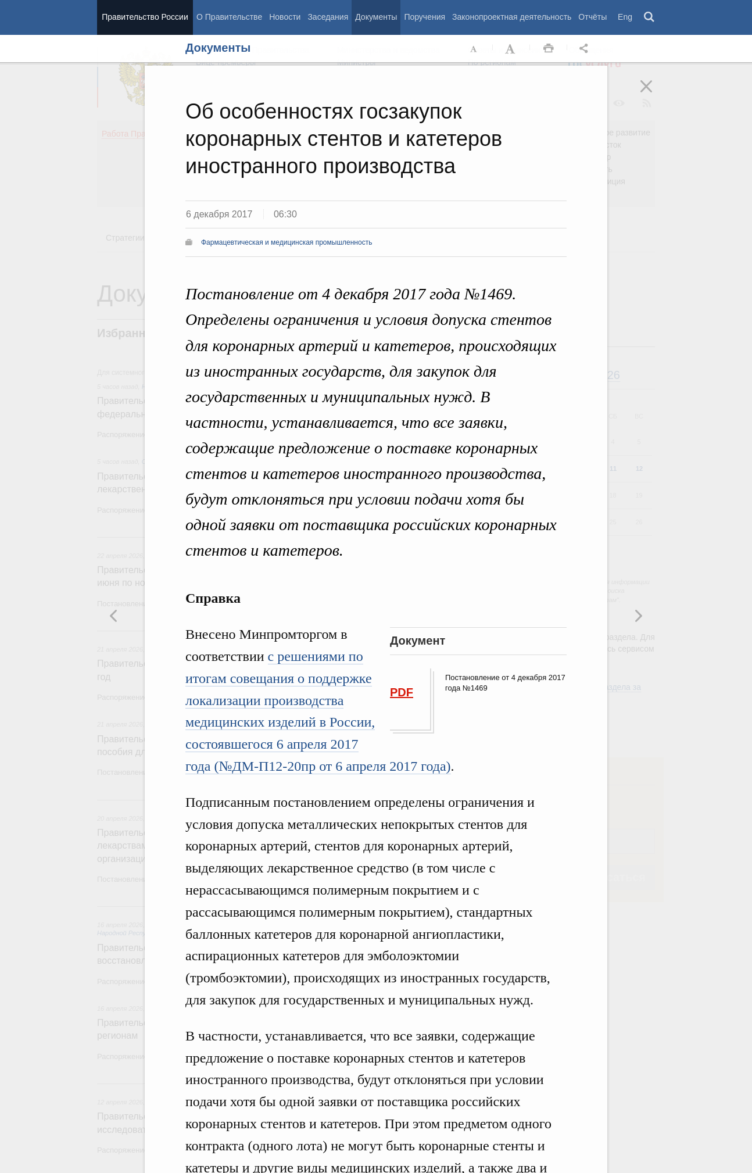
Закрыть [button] (654, 94)
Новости (284, 17)
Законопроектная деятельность (511, 17)
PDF (401, 692)
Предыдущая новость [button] (638, 615)
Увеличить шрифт (511, 49)
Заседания (327, 17)
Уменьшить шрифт (474, 49)
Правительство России (145, 17)
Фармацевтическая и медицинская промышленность (286, 242)
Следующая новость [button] (113, 615)
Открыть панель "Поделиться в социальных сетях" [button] (586, 49)
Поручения (424, 17)
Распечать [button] (549, 49)
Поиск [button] (650, 17)
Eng (625, 17)
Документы (376, 17)
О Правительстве (229, 17)
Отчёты (592, 17)
